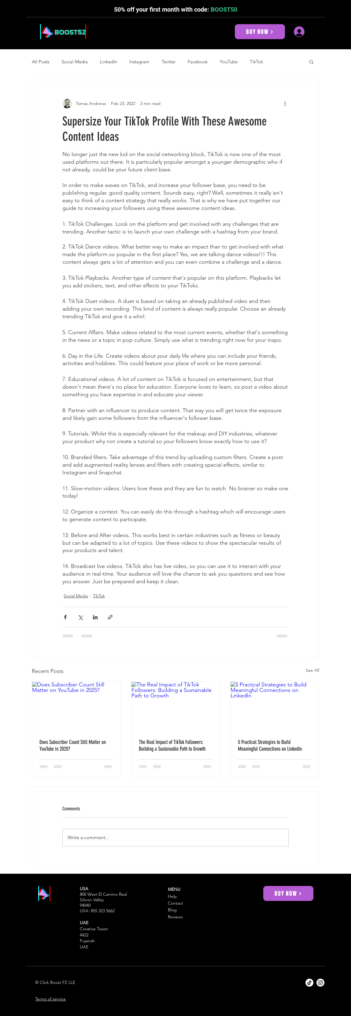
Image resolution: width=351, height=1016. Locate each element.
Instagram (139, 62)
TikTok (256, 62)
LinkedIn (108, 62)
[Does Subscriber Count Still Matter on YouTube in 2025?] (76, 706)
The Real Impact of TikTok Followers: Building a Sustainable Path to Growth (172, 745)
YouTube (229, 62)
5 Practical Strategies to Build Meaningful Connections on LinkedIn (270, 745)
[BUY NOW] (260, 31)
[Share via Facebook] (65, 617)
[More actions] (285, 103)
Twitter (169, 62)
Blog (172, 910)
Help (172, 896)
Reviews (175, 917)
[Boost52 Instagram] (320, 983)
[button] (311, 61)
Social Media (74, 62)
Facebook (198, 62)
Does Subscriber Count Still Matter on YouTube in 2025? (72, 745)
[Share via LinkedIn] (95, 617)
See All (312, 670)
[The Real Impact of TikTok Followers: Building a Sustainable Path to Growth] (175, 706)
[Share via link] (110, 617)
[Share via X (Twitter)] (80, 617)
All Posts (40, 62)
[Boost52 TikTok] (309, 983)
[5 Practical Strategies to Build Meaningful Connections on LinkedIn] (275, 706)
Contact (175, 903)
